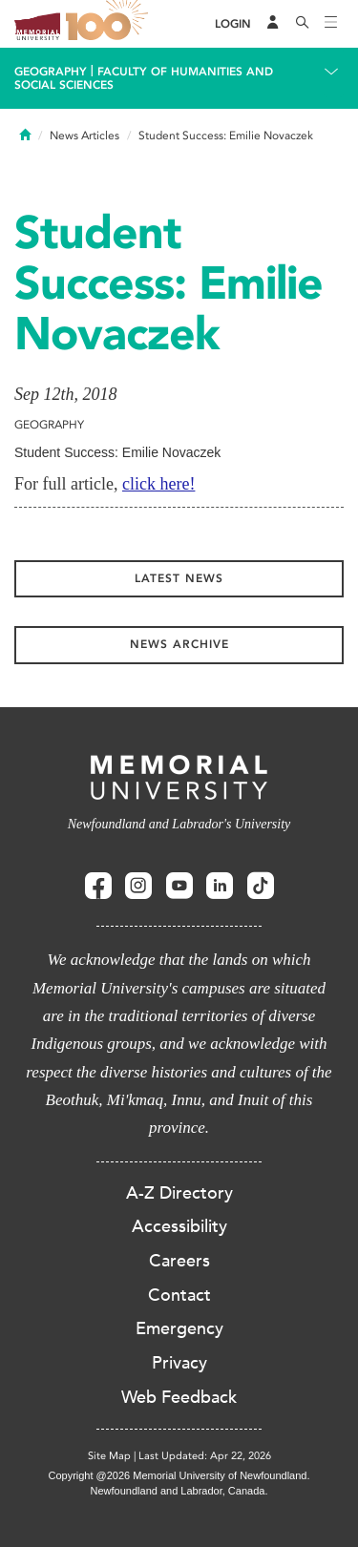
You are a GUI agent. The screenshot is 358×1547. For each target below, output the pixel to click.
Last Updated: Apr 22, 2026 (204, 1456)
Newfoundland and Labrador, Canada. (179, 1490)
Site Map (109, 1456)
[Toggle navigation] (331, 23)
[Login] (233, 24)
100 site (110, 24)
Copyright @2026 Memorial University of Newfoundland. (178, 1475)
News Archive (179, 644)
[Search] (302, 23)
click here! (158, 483)
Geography (50, 71)
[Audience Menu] (273, 23)
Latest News (179, 578)
